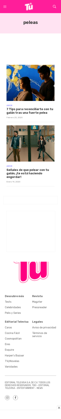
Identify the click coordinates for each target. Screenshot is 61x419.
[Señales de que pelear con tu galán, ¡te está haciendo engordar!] (30, 143)
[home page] (29, 6)
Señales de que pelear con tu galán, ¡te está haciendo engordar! (28, 173)
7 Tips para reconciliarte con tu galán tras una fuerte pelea (30, 111)
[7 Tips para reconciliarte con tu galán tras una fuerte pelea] (30, 83)
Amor (9, 105)
